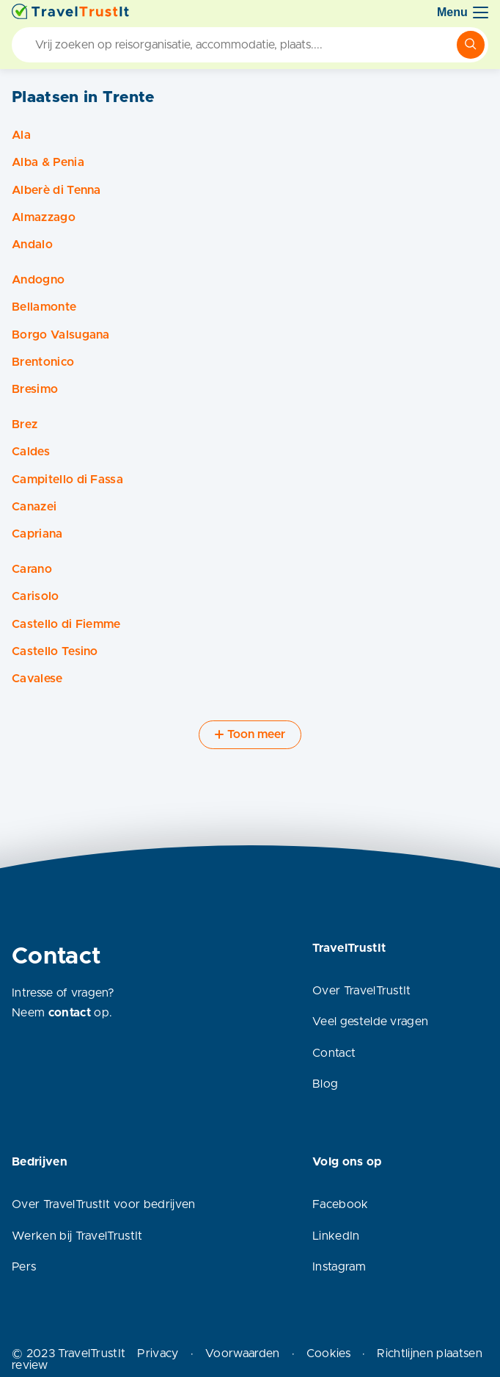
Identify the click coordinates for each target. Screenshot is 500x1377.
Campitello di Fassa (67, 479)
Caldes (31, 452)
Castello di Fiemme (66, 624)
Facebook (340, 1204)
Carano (32, 569)
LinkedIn (336, 1236)
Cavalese (37, 678)
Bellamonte (44, 307)
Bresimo (35, 389)
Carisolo (35, 596)
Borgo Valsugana (61, 335)
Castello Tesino (55, 651)
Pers (24, 1267)
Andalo (32, 244)
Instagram (339, 1267)
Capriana (37, 534)
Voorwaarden (242, 1353)
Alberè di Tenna (56, 190)
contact (69, 1013)
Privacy (157, 1353)
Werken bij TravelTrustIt (77, 1236)
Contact (334, 1053)
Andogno (38, 280)
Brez (24, 424)
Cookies (328, 1353)
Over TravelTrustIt (361, 991)
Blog (325, 1084)
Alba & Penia (48, 162)
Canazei (34, 507)
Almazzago (44, 217)
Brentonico (43, 362)
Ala (21, 135)
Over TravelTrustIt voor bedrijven (104, 1204)
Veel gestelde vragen (370, 1021)
